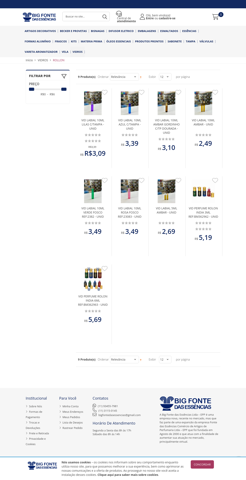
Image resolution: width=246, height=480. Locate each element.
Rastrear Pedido (73, 428)
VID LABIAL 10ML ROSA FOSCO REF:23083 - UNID (129, 212)
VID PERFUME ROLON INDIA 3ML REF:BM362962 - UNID (203, 212)
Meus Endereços (73, 412)
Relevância (118, 77)
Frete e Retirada (39, 433)
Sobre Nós (35, 406)
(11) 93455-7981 (108, 406)
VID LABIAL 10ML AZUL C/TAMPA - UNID (129, 124)
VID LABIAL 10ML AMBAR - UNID (203, 122)
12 (161, 77)
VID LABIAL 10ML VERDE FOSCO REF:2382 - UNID (92, 212)
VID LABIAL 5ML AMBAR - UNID (166, 210)
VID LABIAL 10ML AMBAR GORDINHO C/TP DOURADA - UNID (166, 126)
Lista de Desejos (73, 422)
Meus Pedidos (71, 417)
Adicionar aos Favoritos (104, 94)
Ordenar (103, 77)
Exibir (152, 77)
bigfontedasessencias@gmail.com (120, 415)
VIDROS (43, 60)
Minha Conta (70, 406)
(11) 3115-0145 (108, 410)
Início (29, 60)
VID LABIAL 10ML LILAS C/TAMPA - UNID (92, 124)
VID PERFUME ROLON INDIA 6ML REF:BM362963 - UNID (93, 300)
